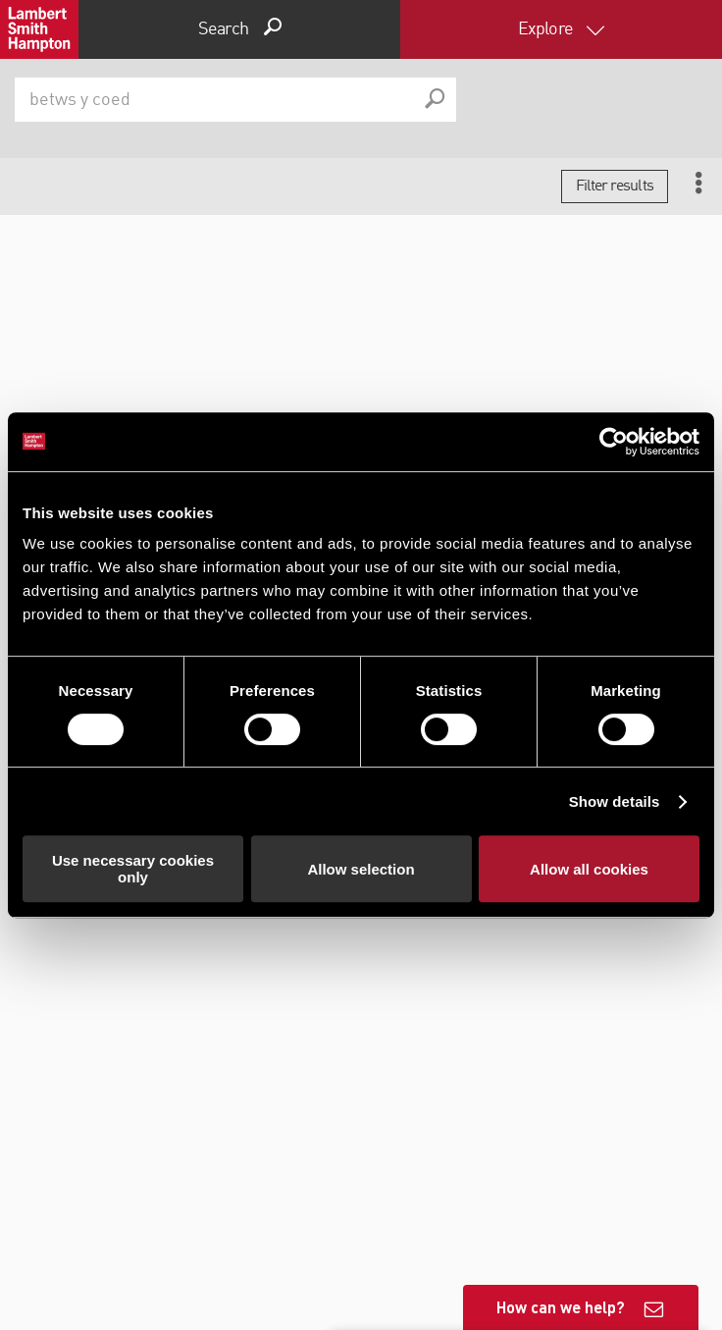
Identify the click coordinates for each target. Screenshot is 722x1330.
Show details (614, 801)
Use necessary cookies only (133, 868)
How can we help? (560, 1307)
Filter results (614, 186)
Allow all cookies (589, 869)
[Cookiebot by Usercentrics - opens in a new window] (613, 441)
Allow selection (360, 869)
